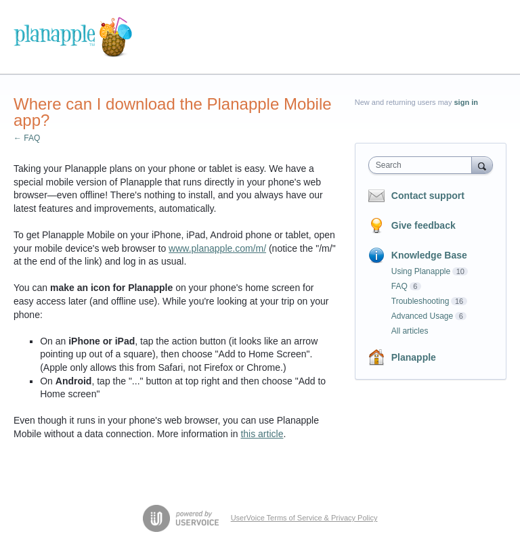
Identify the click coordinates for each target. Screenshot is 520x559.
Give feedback (423, 225)
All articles (410, 331)
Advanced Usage (422, 316)
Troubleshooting (420, 301)
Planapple (413, 357)
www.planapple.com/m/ (217, 248)
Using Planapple (420, 271)
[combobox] (423, 165)
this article (261, 433)
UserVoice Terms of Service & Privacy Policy (304, 518)
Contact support (427, 195)
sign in (466, 102)
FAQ (399, 286)
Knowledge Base (429, 255)
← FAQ (27, 138)
